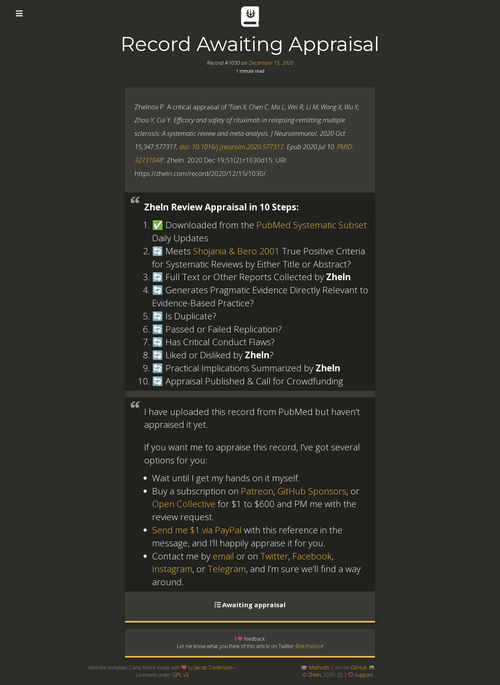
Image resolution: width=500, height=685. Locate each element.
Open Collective (184, 504)
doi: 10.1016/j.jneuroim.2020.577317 (231, 146)
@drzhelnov (308, 646)
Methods (319, 667)
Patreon (257, 491)
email (223, 556)
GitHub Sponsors (311, 491)
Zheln (314, 674)
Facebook (312, 556)
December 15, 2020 (271, 62)
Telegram (227, 569)
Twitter (274, 556)
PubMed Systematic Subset (311, 225)
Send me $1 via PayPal (197, 530)
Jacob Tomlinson (213, 667)
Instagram (172, 569)
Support (364, 674)
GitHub (359, 667)
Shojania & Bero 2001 (236, 251)
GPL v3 (180, 674)
